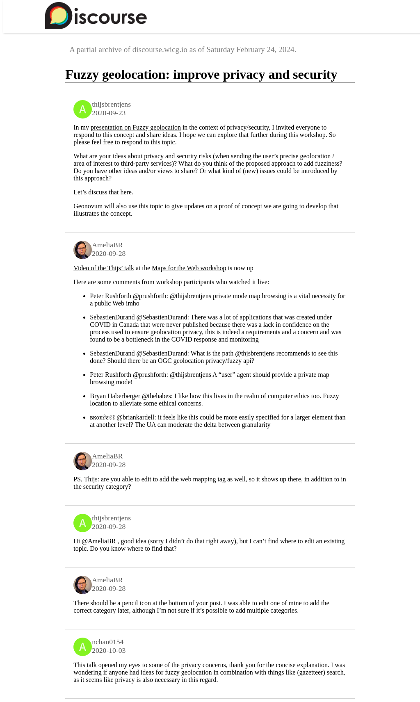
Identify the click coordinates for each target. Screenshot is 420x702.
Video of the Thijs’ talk (103, 267)
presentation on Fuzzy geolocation (136, 127)
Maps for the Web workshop (189, 267)
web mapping (198, 479)
